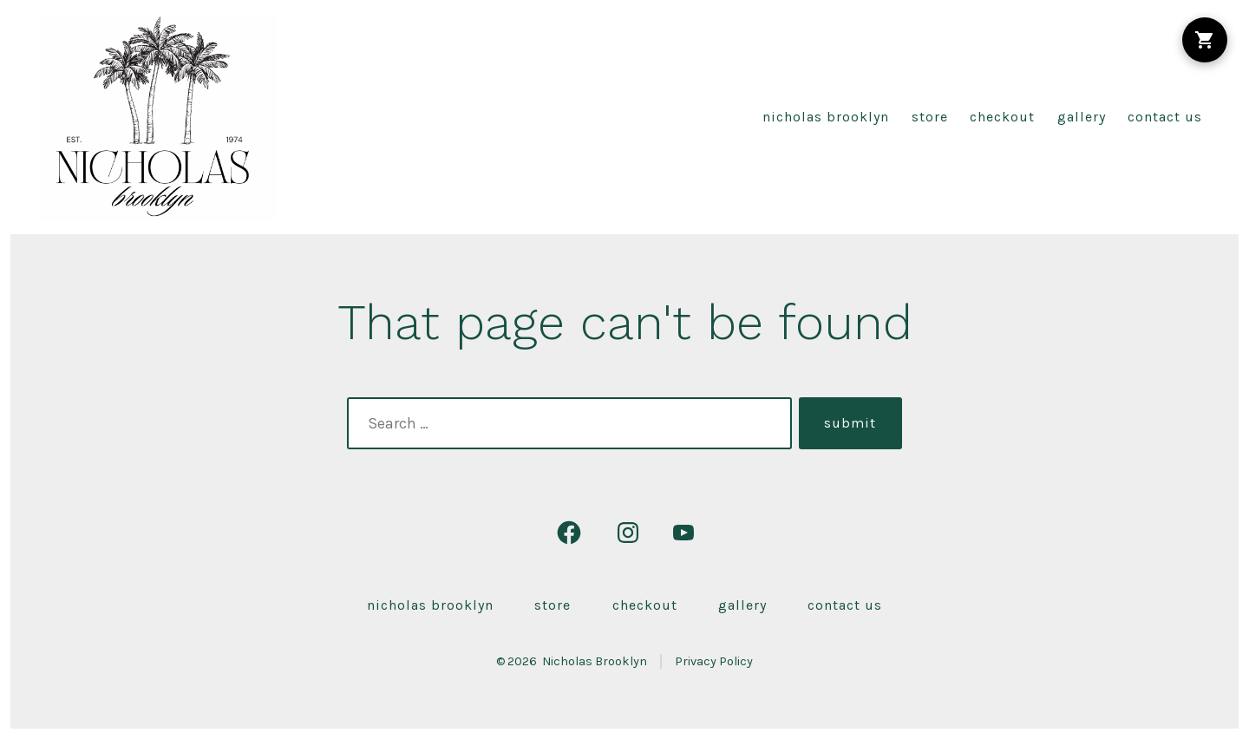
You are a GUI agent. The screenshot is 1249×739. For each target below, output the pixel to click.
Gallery (1081, 116)
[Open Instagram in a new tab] (628, 532)
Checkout (1002, 116)
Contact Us (1165, 116)
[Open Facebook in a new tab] (569, 532)
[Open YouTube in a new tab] (683, 532)
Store (930, 116)
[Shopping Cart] (1204, 39)
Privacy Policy (714, 661)
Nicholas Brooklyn (825, 116)
